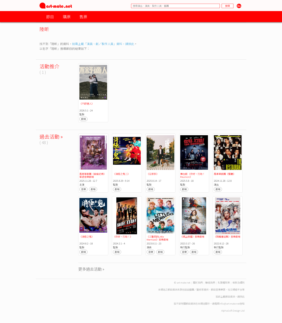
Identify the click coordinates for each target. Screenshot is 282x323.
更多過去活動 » (91, 269)
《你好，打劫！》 (122, 236)
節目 (50, 16)
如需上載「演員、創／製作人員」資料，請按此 (103, 44)
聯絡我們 (210, 282)
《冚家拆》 (153, 174)
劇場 (83, 119)
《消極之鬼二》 (121, 174)
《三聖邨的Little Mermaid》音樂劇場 (157, 238)
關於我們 (198, 282)
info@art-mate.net (229, 303)
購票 (67, 16)
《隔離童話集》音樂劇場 (227, 236)
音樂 (83, 189)
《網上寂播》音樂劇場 (192, 236)
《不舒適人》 (86, 103)
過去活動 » (51, 136)
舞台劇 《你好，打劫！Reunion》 (192, 175)
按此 (242, 296)
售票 (83, 16)
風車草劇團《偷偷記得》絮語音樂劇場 (92, 175)
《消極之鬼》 (86, 236)
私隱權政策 (224, 282)
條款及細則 (239, 282)
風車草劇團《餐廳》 (224, 174)
